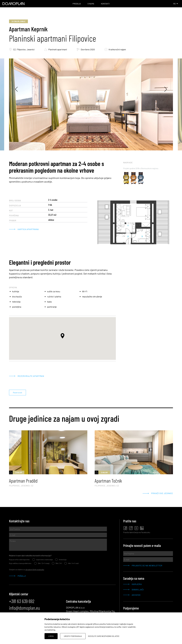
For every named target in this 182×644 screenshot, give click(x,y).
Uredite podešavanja (73, 636)
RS (175, 3)
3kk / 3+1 (57, 563)
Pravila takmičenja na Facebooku (136, 532)
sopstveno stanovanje (42, 559)
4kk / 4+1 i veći (71, 563)
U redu (51, 636)
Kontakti (105, 3)
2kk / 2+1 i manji (41, 563)
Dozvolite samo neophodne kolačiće (103, 636)
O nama (91, 3)
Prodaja (77, 3)
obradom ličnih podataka (34, 569)
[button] (62, 335)
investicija (60, 559)
